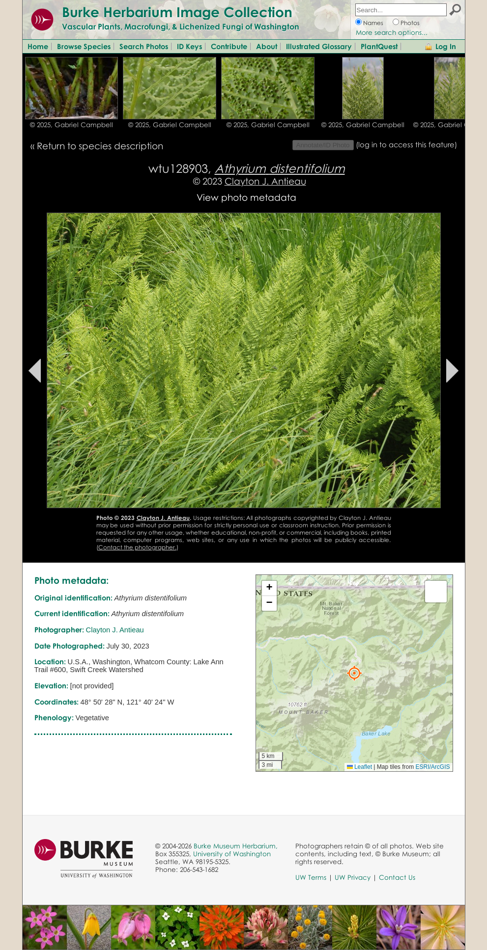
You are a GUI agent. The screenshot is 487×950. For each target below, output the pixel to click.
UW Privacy (353, 877)
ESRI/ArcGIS (432, 766)
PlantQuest (379, 46)
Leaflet (359, 766)
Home (38, 46)
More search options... (392, 32)
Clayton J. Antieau (265, 181)
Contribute (229, 46)
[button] (354, 673)
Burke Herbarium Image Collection (177, 11)
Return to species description (100, 145)
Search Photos (143, 46)
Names (373, 23)
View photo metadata (246, 197)
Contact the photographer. (137, 547)
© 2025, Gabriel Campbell (71, 125)
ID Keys (189, 46)
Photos (410, 23)
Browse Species (84, 46)
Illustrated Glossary (319, 46)
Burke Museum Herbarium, (236, 846)
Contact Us (397, 877)
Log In (445, 46)
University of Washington (232, 854)
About (266, 46)
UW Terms (310, 877)
